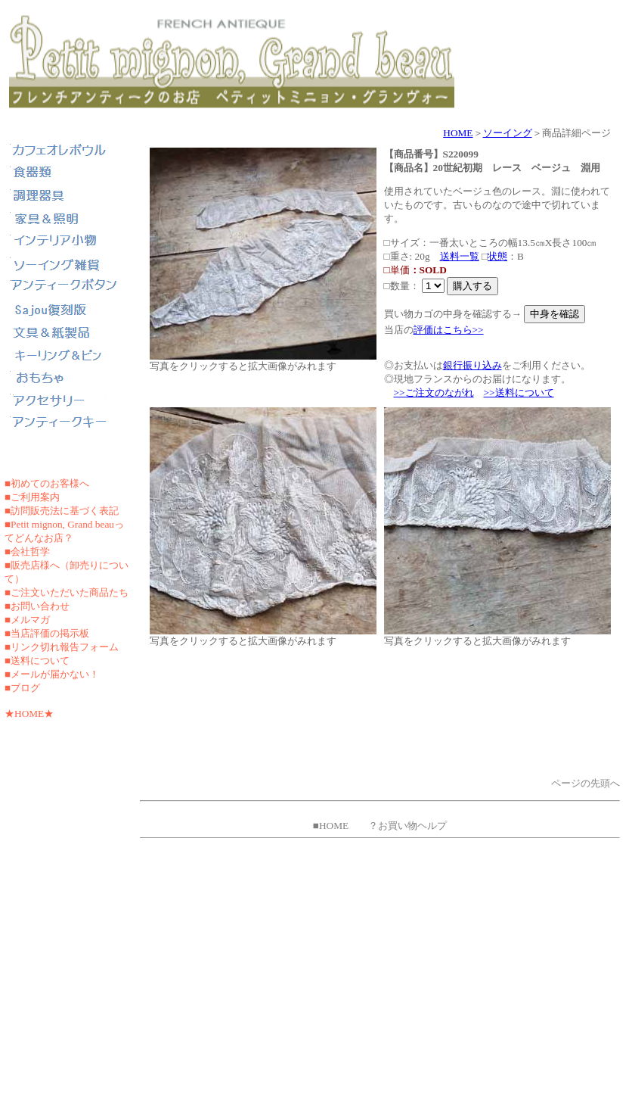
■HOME (331, 825)
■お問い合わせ (37, 606)
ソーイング (507, 133)
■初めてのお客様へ (47, 483)
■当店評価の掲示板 (47, 633)
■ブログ (22, 687)
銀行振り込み (472, 365)
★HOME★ (29, 713)
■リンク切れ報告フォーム (62, 647)
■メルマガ (27, 619)
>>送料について (519, 392)
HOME (457, 133)
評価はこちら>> (449, 329)
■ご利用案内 (32, 497)
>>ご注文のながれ (434, 392)
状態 (497, 256)
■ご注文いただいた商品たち (67, 592)
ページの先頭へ (585, 783)
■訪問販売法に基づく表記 (62, 510)
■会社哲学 (27, 551)
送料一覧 (459, 256)
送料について (40, 660)
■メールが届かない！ (52, 674)
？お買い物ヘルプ (407, 825)
